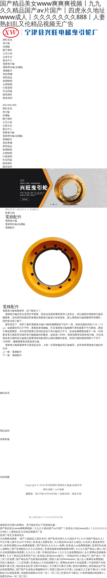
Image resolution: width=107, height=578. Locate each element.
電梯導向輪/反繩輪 (13, 67)
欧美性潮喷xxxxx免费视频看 (19, 545)
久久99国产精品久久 (92, 538)
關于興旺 (7, 50)
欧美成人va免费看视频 (78, 545)
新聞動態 (7, 80)
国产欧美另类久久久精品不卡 (63, 538)
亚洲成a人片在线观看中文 (44, 562)
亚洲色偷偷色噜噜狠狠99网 (59, 548)
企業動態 (7, 84)
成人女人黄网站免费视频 (90, 559)
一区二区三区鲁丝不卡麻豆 (63, 572)
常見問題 (7, 91)
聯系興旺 (7, 94)
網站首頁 (10, 209)
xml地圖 (59, 489)
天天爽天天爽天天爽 (60, 566)
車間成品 (7, 77)
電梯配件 (7, 70)
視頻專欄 (7, 74)
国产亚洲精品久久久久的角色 (26, 548)
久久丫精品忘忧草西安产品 (21, 555)
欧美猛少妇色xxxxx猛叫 (50, 555)
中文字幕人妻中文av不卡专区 (15, 542)
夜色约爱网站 (80, 566)
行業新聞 (7, 87)
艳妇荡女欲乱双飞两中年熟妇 (31, 566)
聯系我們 (7, 98)
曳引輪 (6, 43)
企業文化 (7, 56)
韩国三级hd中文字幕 (61, 569)
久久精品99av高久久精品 (67, 542)
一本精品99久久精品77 (77, 555)
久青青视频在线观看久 (92, 572)
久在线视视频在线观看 (12, 552)
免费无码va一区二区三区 (13, 576)
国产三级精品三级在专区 (33, 538)
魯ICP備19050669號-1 (47, 493)
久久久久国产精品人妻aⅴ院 (90, 548)
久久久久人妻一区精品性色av (42, 552)
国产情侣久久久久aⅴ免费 (50, 545)
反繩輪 (6, 46)
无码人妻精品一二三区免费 (14, 562)
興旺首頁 (7, 39)
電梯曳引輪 (9, 63)
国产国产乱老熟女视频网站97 (32, 569)
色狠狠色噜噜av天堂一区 (34, 572)
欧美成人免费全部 (42, 542)
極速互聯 (76, 493)
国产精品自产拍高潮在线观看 (31, 559)
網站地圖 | (49, 489)
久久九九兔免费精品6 (71, 552)
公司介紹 (7, 53)
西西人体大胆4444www (62, 559)
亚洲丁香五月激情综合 (12, 535)
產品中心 (7, 60)
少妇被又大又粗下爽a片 (86, 569)
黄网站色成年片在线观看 (73, 562)
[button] (51, 204)
